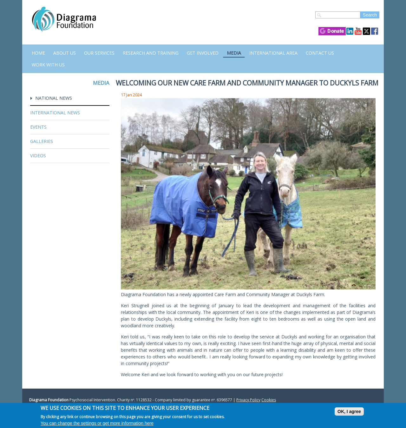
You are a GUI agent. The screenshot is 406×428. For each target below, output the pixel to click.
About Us (64, 53)
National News (53, 98)
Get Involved (203, 53)
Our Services (99, 53)
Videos (38, 156)
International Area (273, 53)
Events (38, 127)
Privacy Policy (248, 400)
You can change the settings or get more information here (97, 423)
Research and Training (151, 53)
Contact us (320, 53)
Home (38, 53)
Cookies (268, 400)
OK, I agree (349, 411)
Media (234, 53)
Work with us (48, 65)
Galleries (41, 141)
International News (55, 113)
